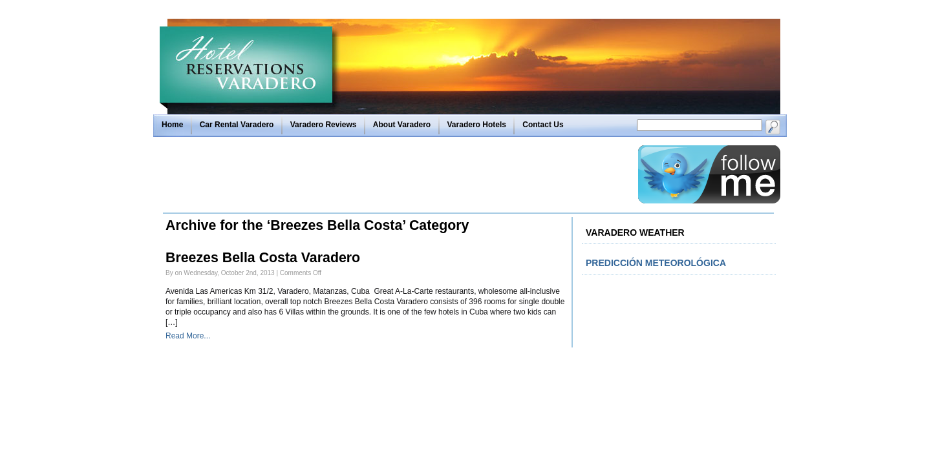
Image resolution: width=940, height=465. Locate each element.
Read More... (188, 335)
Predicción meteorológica (656, 263)
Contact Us (542, 124)
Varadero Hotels (476, 124)
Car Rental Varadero (237, 124)
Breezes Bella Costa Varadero (263, 257)
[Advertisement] (397, 174)
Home (172, 124)
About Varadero (402, 124)
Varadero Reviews (323, 124)
